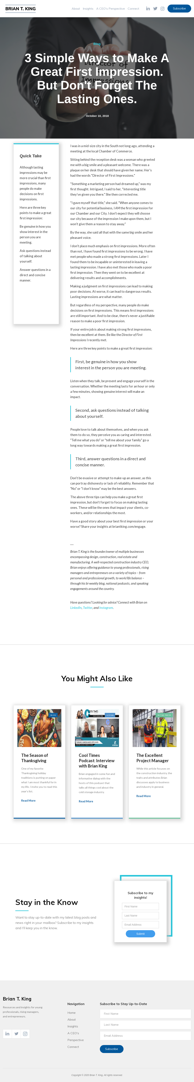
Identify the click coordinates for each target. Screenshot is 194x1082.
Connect (133, 8)
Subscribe (179, 8)
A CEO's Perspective (110, 8)
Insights (88, 8)
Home (71, 1013)
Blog (97, 44)
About (76, 8)
